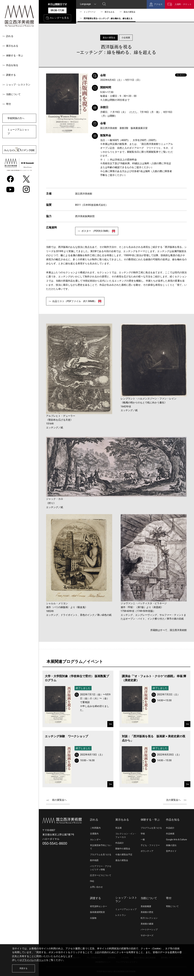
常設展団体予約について (100, 847)
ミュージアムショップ (18, 131)
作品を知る (12, 65)
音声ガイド (171, 851)
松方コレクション (149, 918)
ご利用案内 (95, 828)
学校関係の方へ (15, 118)
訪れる (9, 36)
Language (85, 4)
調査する (11, 74)
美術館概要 (146, 906)
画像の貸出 (171, 845)
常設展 (118, 828)
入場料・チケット (183, 4)
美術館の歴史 (147, 912)
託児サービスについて (100, 875)
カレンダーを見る (57, 18)
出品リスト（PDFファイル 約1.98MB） (76, 301)
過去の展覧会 (129, 12)
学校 (143, 833)
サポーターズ (147, 935)
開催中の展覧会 (122, 848)
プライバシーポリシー (34, 960)
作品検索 (170, 833)
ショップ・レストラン (18, 84)
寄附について (172, 906)
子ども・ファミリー (150, 845)
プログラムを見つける (100, 854)
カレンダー (95, 839)
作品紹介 (119, 843)
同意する (23, 968)
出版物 (93, 918)
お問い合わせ (96, 887)
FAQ (92, 881)
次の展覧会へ (173, 799)
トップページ (89, 12)
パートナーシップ (149, 929)
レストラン (120, 915)
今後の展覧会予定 (123, 854)
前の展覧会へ (59, 799)
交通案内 (94, 833)
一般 (143, 839)
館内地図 (94, 860)
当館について (13, 94)
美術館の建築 (147, 924)
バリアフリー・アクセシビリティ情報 (100, 868)
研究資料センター (98, 906)
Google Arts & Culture (176, 839)
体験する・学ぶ (14, 55)
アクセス (158, 4)
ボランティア (147, 851)
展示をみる (12, 45)
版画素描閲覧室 (97, 912)
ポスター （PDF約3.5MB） (98, 231)
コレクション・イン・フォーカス (126, 835)
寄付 (8, 104)
